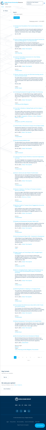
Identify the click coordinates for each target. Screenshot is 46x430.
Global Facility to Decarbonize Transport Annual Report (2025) (29, 125)
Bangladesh (24, 116)
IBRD (16, 405)
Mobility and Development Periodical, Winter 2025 (26, 221)
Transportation (18, 70)
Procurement (35, 349)
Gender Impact (18, 88)
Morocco (24, 197)
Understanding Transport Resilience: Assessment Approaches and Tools (29, 157)
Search (14, 12)
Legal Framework (19, 152)
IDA (19, 405)
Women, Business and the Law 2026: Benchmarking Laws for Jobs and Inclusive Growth (29, 75)
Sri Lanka (21, 117)
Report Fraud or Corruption (23, 425)
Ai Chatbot (40, 425)
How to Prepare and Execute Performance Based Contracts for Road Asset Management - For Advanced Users (29, 40)
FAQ (15, 385)
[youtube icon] (25, 411)
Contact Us (20, 385)
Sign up (5, 377)
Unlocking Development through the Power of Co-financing (29, 92)
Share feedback (7, 388)
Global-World (25, 342)
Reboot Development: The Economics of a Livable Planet (28, 321)
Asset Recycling (18, 53)
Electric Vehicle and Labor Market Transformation (26, 173)
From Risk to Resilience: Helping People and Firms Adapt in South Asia (28, 108)
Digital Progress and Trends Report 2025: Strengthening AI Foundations (28, 253)
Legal (7, 421)
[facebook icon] (17, 411)
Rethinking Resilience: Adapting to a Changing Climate (27, 288)
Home (2, 6)
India (34, 116)
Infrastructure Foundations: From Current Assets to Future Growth (28, 26)
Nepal (16, 117)
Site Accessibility (20, 421)
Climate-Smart (29, 121)
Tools (16, 248)
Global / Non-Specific (27, 48)
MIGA (25, 405)
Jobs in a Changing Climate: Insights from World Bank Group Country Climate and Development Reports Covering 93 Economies (29, 271)
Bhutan (30, 116)
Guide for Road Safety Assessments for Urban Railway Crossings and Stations (27, 57)
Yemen (29, 197)
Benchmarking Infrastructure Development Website (27, 336)
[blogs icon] (28, 411)
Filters (6, 10)
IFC (22, 405)
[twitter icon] (21, 411)
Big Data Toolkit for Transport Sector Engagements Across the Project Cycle (29, 206)
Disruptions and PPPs (20, 121)
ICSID (29, 405)
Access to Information (29, 421)
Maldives (39, 116)
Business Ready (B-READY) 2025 (22, 140)
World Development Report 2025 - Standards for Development (29, 236)
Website (17, 347)
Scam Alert (37, 421)
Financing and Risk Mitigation (22, 104)
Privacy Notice (13, 421)
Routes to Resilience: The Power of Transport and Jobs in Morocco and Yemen (28, 189)
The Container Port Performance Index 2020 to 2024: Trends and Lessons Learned (29, 305)
